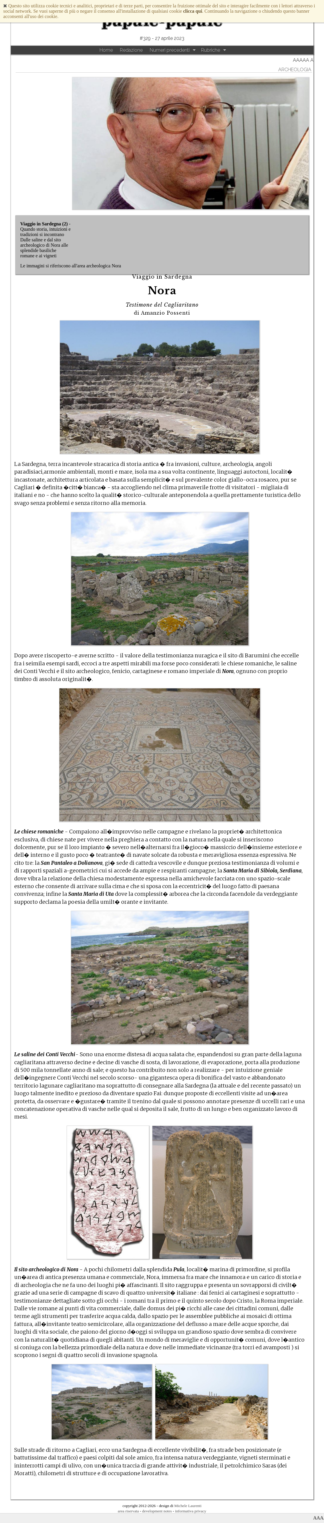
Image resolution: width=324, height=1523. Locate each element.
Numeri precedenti (170, 50)
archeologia (294, 69)
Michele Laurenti (187, 1506)
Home (106, 50)
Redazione (131, 50)
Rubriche (210, 50)
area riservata (128, 1511)
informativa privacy (190, 1511)
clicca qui (192, 11)
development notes (157, 1511)
